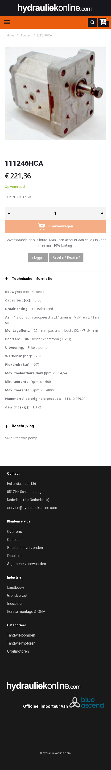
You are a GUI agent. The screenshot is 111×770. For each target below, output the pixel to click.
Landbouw (15, 587)
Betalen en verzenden (25, 548)
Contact (13, 540)
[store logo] (54, 8)
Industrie (14, 604)
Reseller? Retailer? (66, 257)
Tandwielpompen (21, 635)
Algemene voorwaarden (26, 564)
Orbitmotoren (18, 651)
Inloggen (38, 257)
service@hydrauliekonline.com (32, 508)
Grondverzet (17, 595)
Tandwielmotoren (21, 643)
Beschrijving (23, 426)
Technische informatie (32, 278)
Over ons (14, 532)
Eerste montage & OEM (26, 612)
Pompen (26, 35)
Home (10, 35)
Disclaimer (16, 556)
